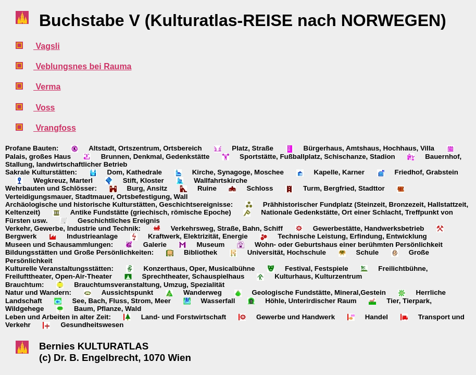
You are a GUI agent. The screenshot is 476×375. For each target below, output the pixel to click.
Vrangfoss (54, 127)
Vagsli (46, 46)
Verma (46, 86)
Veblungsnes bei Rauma (82, 66)
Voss (44, 107)
